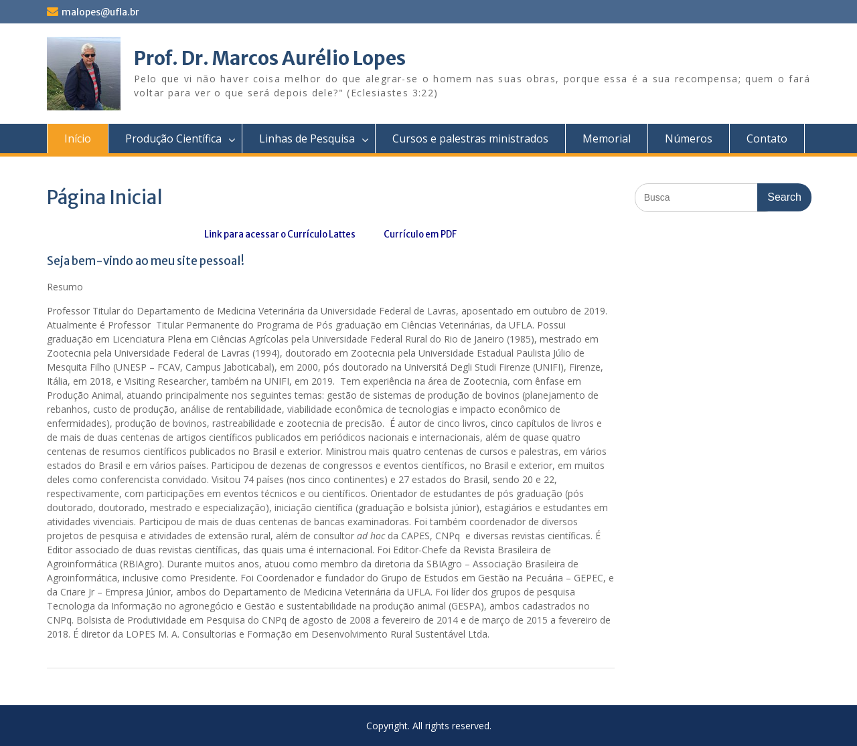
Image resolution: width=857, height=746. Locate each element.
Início (77, 138)
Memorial (606, 138)
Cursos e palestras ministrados (470, 138)
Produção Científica (173, 138)
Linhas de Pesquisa (307, 138)
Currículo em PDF (419, 234)
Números (688, 138)
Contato (767, 138)
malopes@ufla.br (100, 12)
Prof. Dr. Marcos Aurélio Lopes (270, 58)
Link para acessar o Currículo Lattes (280, 234)
